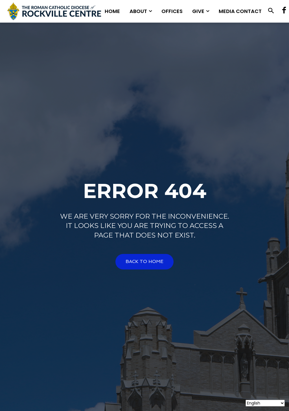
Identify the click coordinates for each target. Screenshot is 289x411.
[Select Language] (265, 403)
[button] (271, 11)
